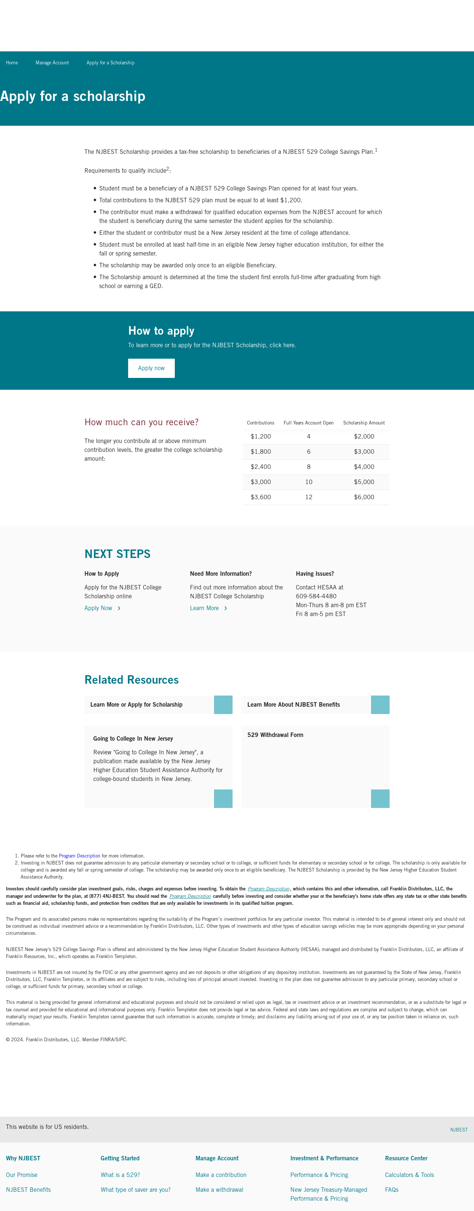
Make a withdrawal (219, 1189)
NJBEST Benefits (28, 1189)
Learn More (205, 608)
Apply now (151, 368)
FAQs (391, 1189)
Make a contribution (221, 1174)
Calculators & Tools (409, 1174)
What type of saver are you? (136, 1189)
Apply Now (99, 608)
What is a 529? (120, 1174)
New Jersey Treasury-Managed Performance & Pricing (328, 1194)
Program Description (79, 856)
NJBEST (459, 1130)
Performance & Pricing (319, 1174)
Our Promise (21, 1174)
